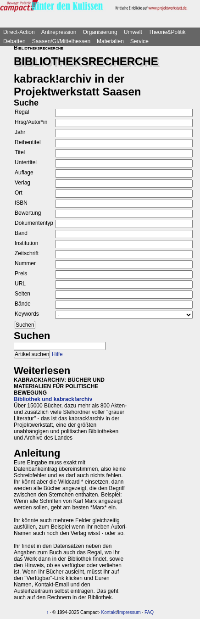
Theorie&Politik (167, 32)
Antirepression (59, 32)
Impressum (129, 612)
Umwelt (133, 32)
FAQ (149, 612)
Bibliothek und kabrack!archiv (53, 399)
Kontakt (109, 612)
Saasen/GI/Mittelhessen (61, 41)
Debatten (14, 41)
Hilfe (57, 354)
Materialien (110, 41)
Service (139, 41)
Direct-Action (19, 32)
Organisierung (100, 32)
